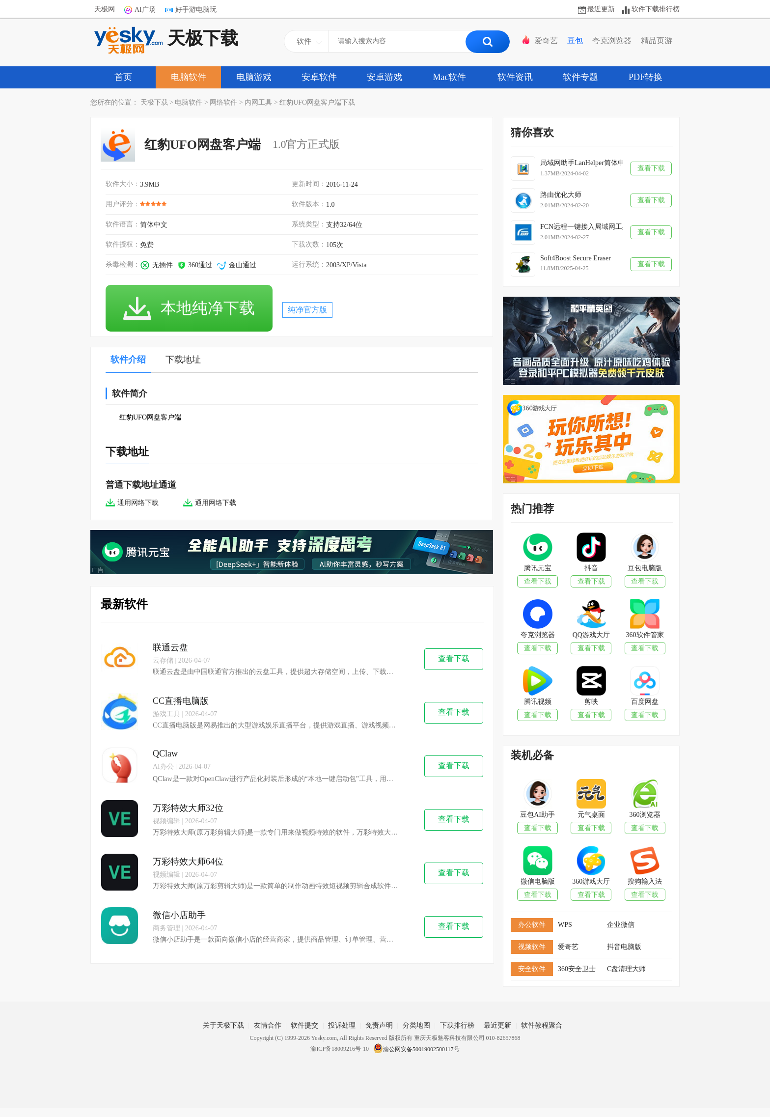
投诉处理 (342, 1025)
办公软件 (532, 924)
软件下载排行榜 (656, 9)
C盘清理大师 (626, 969)
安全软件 (532, 969)
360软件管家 (645, 635)
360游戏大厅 (591, 881)
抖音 (591, 568)
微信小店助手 (179, 915)
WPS (565, 924)
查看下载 (453, 658)
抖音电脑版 (624, 946)
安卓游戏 (384, 77)
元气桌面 (591, 814)
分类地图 (416, 1025)
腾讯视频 (537, 701)
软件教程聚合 (541, 1025)
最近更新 (601, 9)
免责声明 (379, 1025)
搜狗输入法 (645, 881)
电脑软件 (188, 77)
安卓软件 (319, 77)
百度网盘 (645, 701)
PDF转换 (645, 77)
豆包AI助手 (537, 814)
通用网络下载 (132, 502)
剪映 (591, 701)
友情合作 (267, 1025)
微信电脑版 (538, 881)
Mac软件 (450, 77)
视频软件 (532, 946)
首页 (123, 77)
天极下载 (166, 40)
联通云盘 (170, 647)
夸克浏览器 (612, 40)
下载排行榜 (457, 1025)
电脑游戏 (254, 77)
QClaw (165, 753)
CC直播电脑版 (181, 701)
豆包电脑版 (645, 568)
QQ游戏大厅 (591, 635)
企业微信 (620, 924)
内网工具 (258, 102)
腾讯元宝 (537, 568)
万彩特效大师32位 (188, 808)
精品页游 (656, 40)
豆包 (575, 40)
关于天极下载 (223, 1025)
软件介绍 (128, 359)
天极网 (104, 9)
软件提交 (304, 1025)
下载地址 (183, 359)
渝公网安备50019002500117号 (416, 1049)
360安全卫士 (577, 969)
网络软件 (223, 102)
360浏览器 (645, 814)
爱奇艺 (546, 40)
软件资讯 (515, 77)
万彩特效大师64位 (188, 861)
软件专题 (580, 77)
